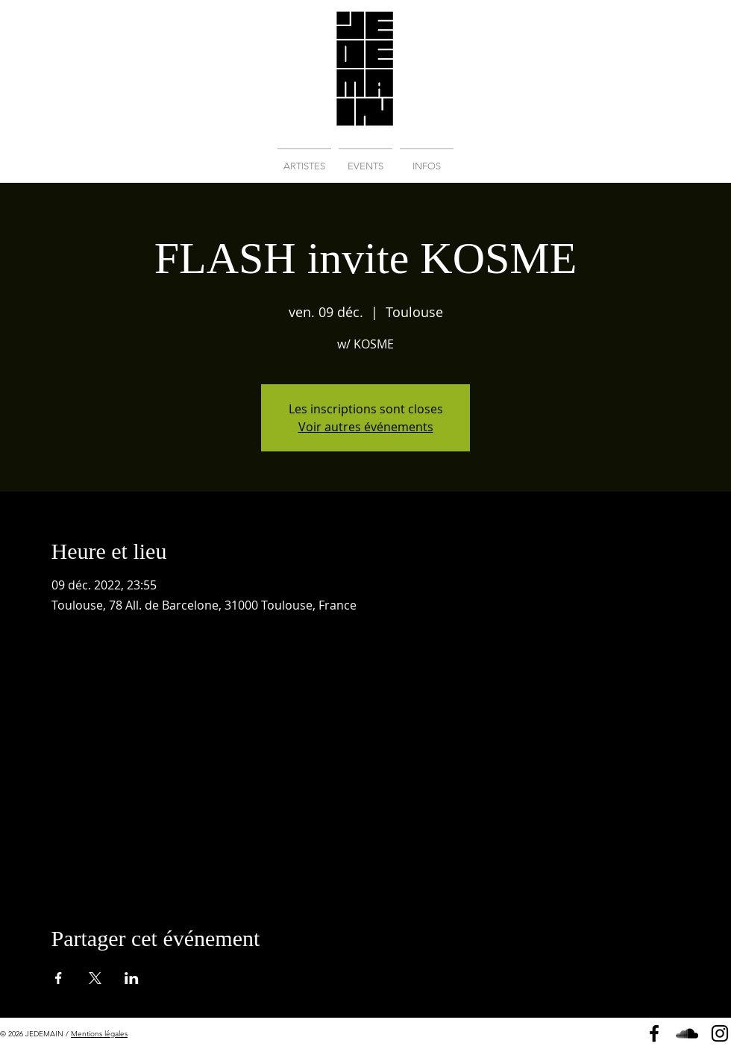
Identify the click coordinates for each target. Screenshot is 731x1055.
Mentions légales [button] (99, 1034)
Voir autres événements (365, 427)
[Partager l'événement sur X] (95, 978)
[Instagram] (720, 1033)
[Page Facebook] (654, 1033)
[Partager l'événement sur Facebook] (58, 978)
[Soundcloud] (687, 1033)
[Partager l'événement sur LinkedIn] (132, 978)
